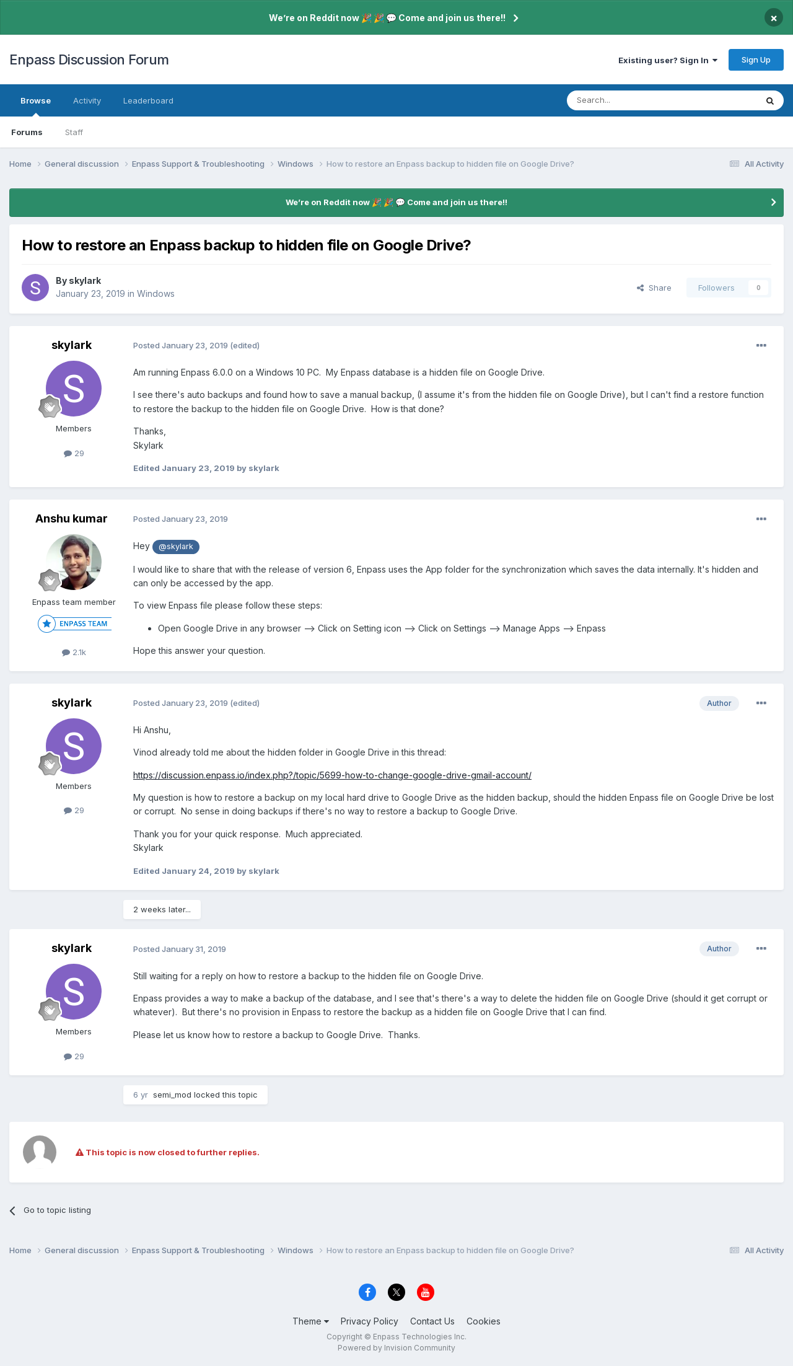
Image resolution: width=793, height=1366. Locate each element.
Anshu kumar (71, 518)
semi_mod (172, 1094)
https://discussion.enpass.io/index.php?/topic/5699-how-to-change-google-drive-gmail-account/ (332, 775)
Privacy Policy (369, 1321)
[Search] (630, 100)
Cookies (484, 1321)
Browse (35, 106)
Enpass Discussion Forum (89, 59)
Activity (87, 100)
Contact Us (432, 1321)
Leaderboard (148, 100)
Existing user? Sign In (667, 60)
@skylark (176, 546)
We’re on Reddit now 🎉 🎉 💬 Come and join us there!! (387, 17)
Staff (74, 132)
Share (654, 288)
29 (74, 453)
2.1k (74, 652)
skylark (85, 280)
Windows (156, 293)
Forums (27, 132)
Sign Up (756, 59)
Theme (310, 1321)
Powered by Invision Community (396, 1347)
